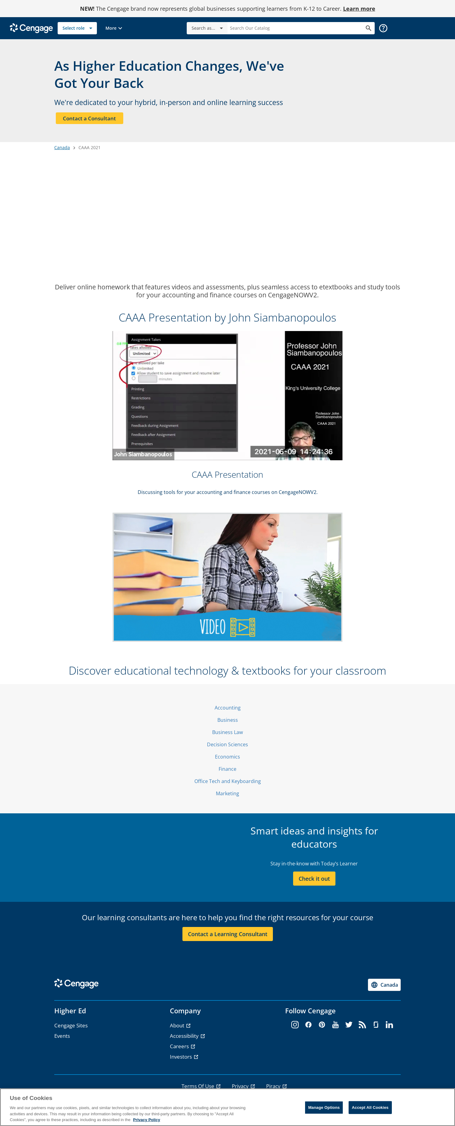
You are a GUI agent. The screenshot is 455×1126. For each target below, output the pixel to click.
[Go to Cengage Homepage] (31, 28)
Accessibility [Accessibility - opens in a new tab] (185, 1038)
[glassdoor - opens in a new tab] (376, 1027)
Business (227, 722)
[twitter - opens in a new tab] (349, 1027)
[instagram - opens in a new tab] (295, 1027)
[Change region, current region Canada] (384, 987)
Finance (227, 771)
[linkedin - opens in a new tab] (389, 1027)
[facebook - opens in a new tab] (308, 1027)
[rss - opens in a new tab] (362, 1027)
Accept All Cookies (370, 1107)
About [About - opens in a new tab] (177, 1028)
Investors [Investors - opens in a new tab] (181, 1059)
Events (62, 1038)
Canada (62, 150)
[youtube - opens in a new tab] (335, 1027)
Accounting (228, 710)
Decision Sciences (227, 747)
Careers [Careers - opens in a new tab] (180, 1049)
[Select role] (77, 28)
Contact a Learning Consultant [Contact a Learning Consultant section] (227, 936)
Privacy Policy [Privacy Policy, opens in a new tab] (146, 1119)
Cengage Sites (71, 1028)
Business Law (227, 734)
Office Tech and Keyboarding (227, 783)
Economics (227, 759)
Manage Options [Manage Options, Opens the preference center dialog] (324, 1107)
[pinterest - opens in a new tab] (322, 1027)
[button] (115, 28)
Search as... (208, 28)
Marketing (227, 796)
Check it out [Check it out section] (314, 881)
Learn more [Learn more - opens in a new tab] (359, 8)
